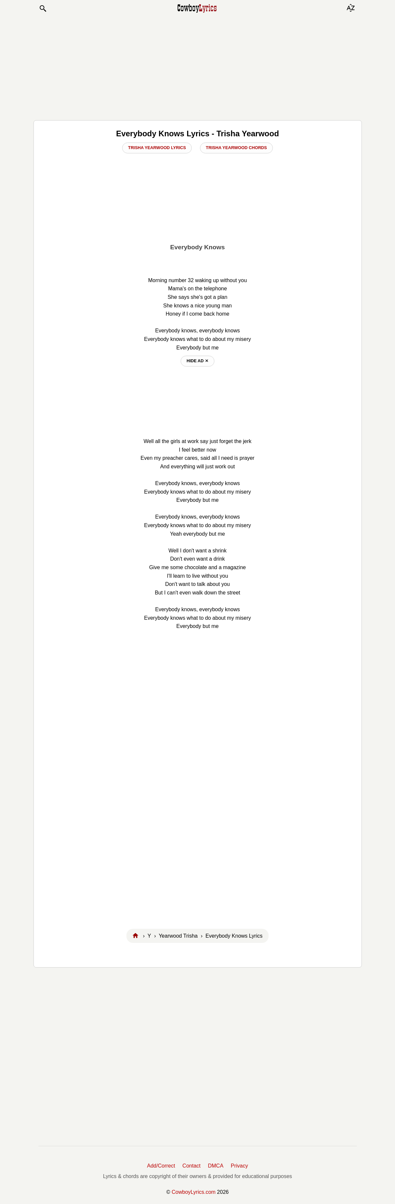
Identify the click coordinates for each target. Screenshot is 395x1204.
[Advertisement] (197, 66)
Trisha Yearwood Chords (236, 147)
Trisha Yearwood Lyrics (157, 147)
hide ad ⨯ (197, 360)
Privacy (239, 1166)
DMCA (215, 1166)
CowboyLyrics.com (194, 1192)
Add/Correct (161, 1166)
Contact (192, 1166)
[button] (42, 8)
